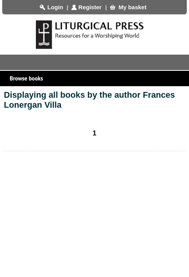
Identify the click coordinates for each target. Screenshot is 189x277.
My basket (132, 7)
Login (55, 7)
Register (89, 7)
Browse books (96, 80)
